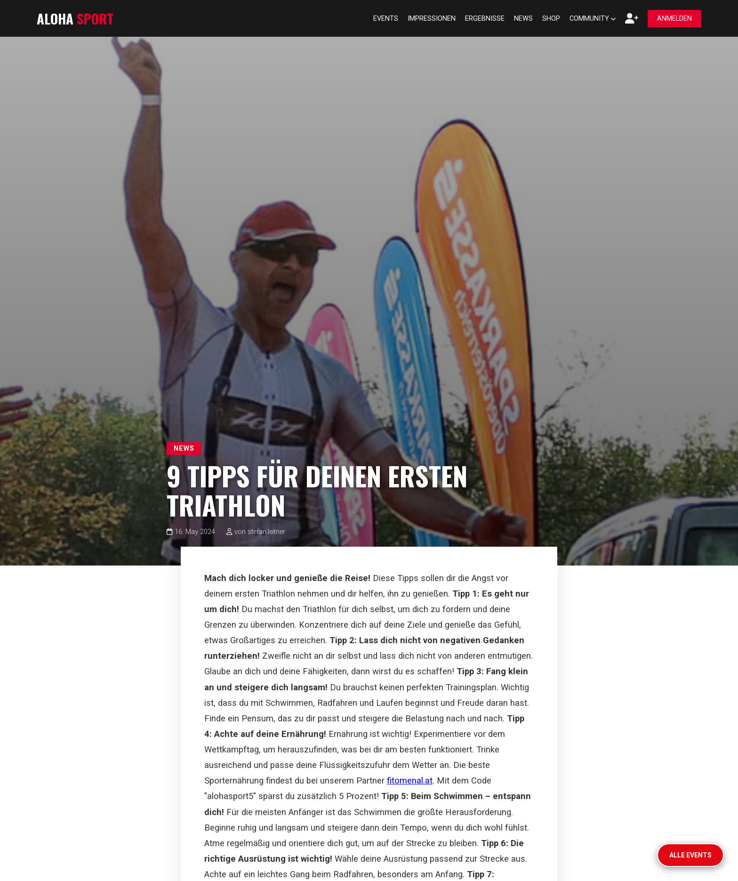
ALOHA (75, 18)
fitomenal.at (410, 780)
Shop (551, 19)
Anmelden (674, 19)
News (523, 19)
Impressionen (432, 19)
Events (385, 19)
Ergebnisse (485, 19)
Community (593, 19)
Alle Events (690, 855)
